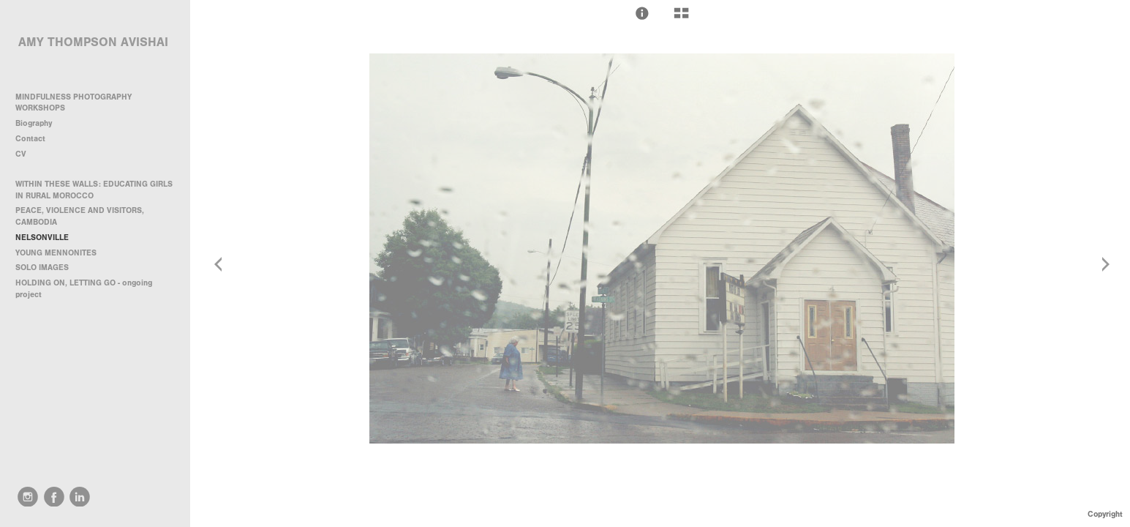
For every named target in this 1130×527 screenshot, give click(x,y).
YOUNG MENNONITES (56, 253)
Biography (33, 123)
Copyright (1105, 514)
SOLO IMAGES (42, 267)
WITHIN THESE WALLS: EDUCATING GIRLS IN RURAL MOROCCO (94, 190)
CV (20, 154)
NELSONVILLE (42, 237)
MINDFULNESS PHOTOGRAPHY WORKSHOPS (73, 102)
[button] (642, 13)
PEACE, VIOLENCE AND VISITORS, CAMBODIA (79, 216)
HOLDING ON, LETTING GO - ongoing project (83, 288)
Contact (30, 138)
